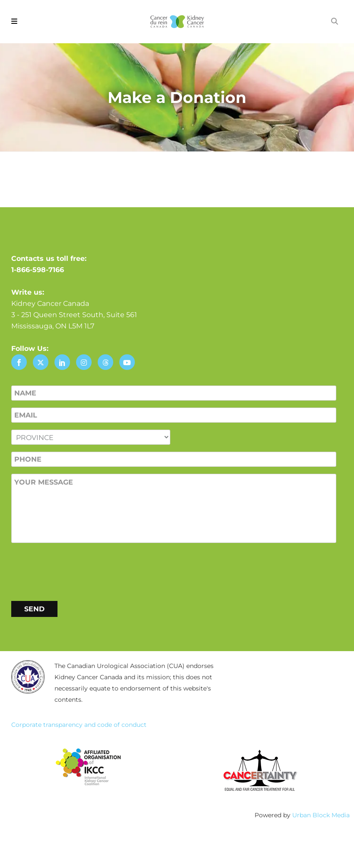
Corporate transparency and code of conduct (79, 725)
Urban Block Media (321, 815)
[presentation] (77, 570)
